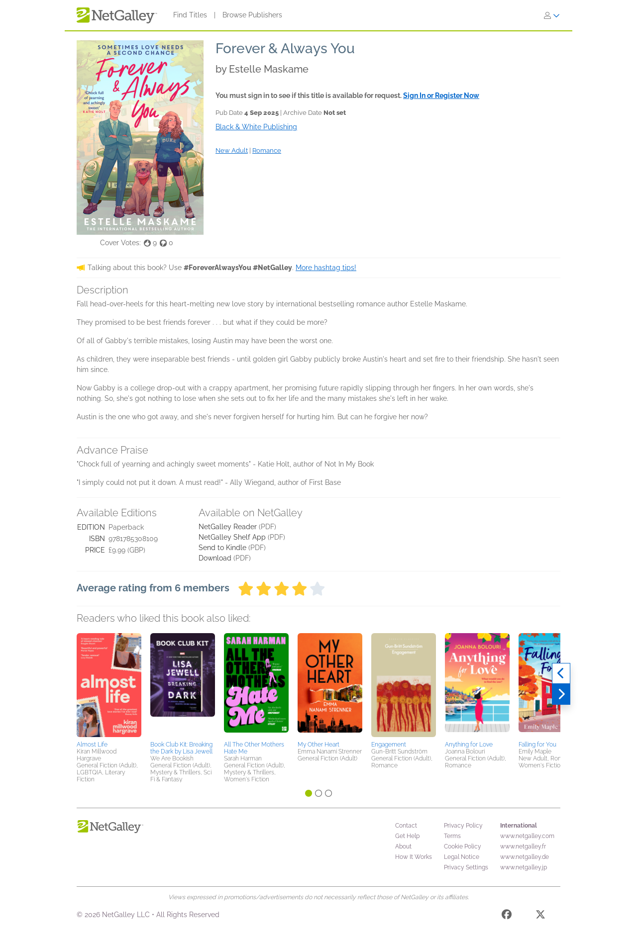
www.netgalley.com (527, 836)
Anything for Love (469, 744)
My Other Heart (318, 744)
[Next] (561, 694)
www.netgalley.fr (523, 846)
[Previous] (561, 673)
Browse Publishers (252, 15)
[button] (109, 685)
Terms (452, 836)
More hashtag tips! (326, 268)
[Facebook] (507, 916)
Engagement (388, 744)
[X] (540, 916)
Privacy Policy (463, 825)
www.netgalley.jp (523, 867)
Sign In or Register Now (441, 95)
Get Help (407, 836)
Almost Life (92, 744)
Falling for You (537, 744)
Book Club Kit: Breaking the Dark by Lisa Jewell (181, 748)
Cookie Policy (462, 846)
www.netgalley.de (524, 856)
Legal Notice (461, 856)
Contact (406, 825)
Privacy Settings (466, 867)
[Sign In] (551, 15)
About (403, 846)
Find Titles (190, 15)
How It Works (413, 856)
